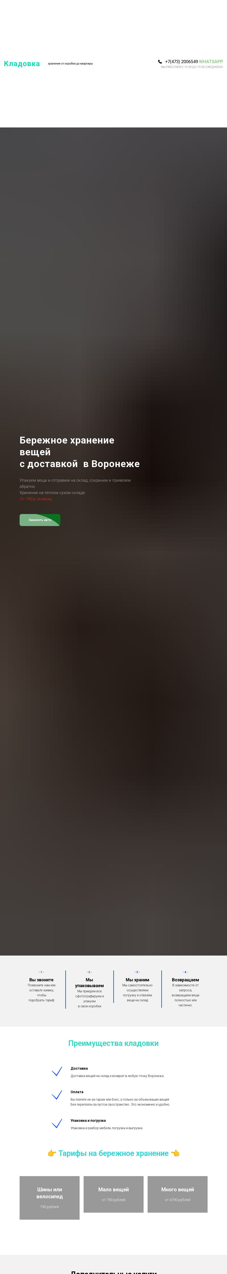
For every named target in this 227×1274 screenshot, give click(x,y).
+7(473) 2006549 (181, 61)
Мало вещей (113, 1193)
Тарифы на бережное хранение (113, 1153)
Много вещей (177, 1193)
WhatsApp (211, 61)
